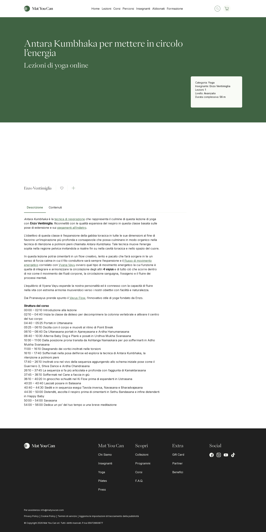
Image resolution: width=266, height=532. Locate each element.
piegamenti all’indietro (71, 227)
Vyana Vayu (67, 265)
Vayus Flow (77, 298)
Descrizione (35, 207)
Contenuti (55, 207)
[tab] (35, 208)
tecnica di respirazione (69, 219)
